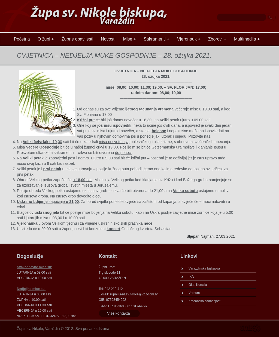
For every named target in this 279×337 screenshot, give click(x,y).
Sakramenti (156, 39)
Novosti (108, 39)
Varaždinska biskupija (204, 268)
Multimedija (247, 39)
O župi (46, 39)
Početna (22, 39)
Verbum (194, 293)
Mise (129, 39)
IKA (191, 277)
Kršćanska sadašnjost (204, 301)
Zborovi (217, 39)
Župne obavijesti (77, 39)
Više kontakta (118, 313)
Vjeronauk (189, 39)
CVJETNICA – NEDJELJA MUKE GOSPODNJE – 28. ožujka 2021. (114, 55)
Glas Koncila (198, 285)
